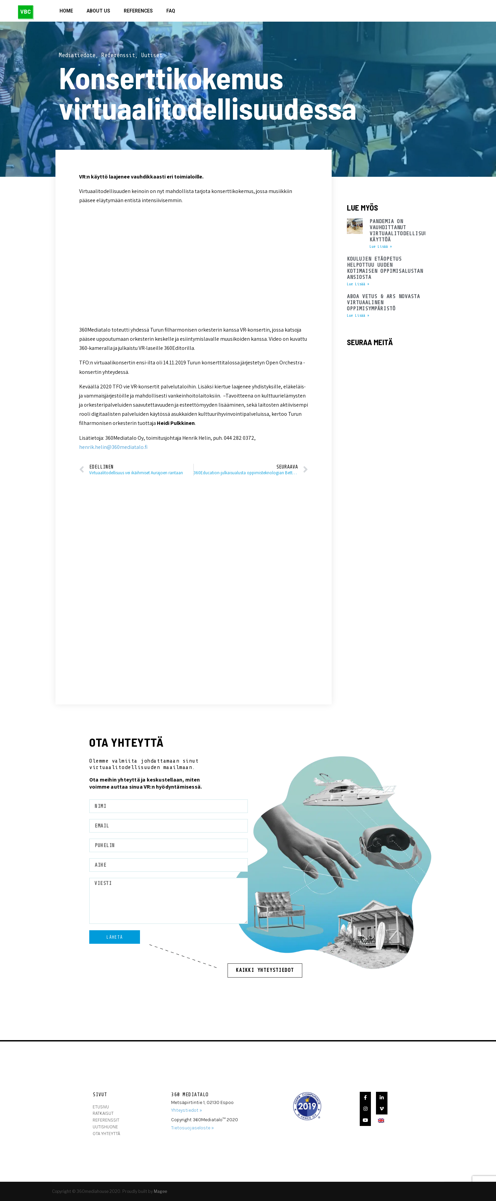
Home (66, 11)
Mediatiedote (77, 55)
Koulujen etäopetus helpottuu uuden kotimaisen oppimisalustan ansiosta (385, 268)
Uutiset (151, 55)
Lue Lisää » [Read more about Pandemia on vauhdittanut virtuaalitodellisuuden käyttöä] (381, 246)
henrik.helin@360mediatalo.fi (113, 447)
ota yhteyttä (106, 1133)
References (138, 11)
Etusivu (101, 1107)
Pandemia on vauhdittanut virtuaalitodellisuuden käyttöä (403, 230)
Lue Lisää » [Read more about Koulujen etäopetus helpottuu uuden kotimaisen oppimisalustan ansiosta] (358, 284)
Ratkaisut (103, 1113)
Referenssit (118, 55)
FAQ (170, 11)
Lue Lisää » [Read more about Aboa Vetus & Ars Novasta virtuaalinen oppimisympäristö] (358, 315)
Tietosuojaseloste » (192, 1128)
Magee (160, 1191)
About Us (98, 11)
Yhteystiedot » (186, 1110)
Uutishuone (105, 1127)
